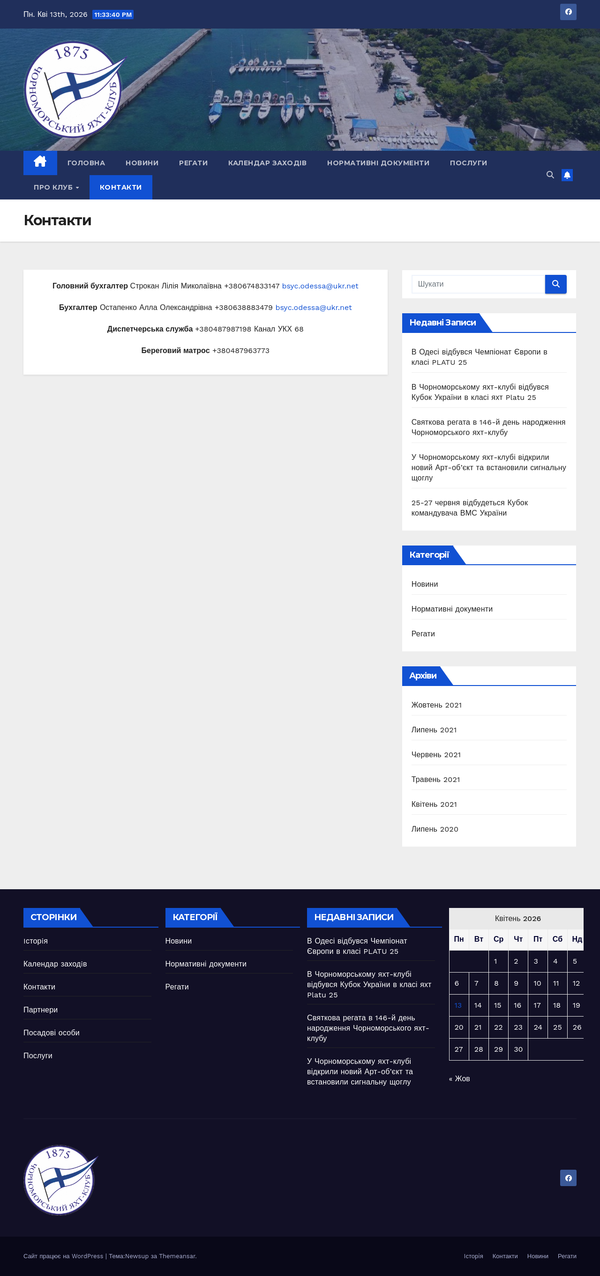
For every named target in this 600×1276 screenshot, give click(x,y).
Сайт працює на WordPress (64, 1256)
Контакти (121, 187)
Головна (86, 163)
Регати (193, 163)
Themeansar (177, 1256)
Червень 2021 (436, 754)
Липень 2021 (434, 729)
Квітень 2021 (434, 804)
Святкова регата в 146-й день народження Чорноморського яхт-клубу (368, 1028)
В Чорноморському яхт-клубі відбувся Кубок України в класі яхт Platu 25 (369, 984)
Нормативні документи (378, 163)
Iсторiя (35, 941)
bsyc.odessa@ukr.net (320, 285)
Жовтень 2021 (437, 705)
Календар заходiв (267, 163)
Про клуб (54, 187)
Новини (142, 163)
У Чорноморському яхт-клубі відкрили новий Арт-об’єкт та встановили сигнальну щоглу (489, 467)
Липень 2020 (435, 829)
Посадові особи (51, 1032)
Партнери (40, 1009)
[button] (550, 174)
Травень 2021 (436, 779)
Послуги (469, 163)
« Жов (459, 1078)
